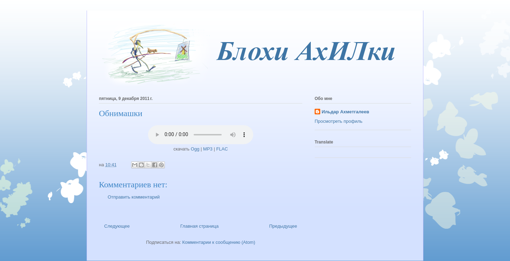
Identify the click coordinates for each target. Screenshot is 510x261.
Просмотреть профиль (338, 121)
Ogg (195, 149)
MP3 (208, 149)
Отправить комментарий (134, 197)
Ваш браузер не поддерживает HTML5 (200, 134)
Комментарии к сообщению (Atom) (218, 242)
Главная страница (199, 226)
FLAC (222, 149)
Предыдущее (283, 226)
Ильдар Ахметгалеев (345, 111)
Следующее (117, 226)
